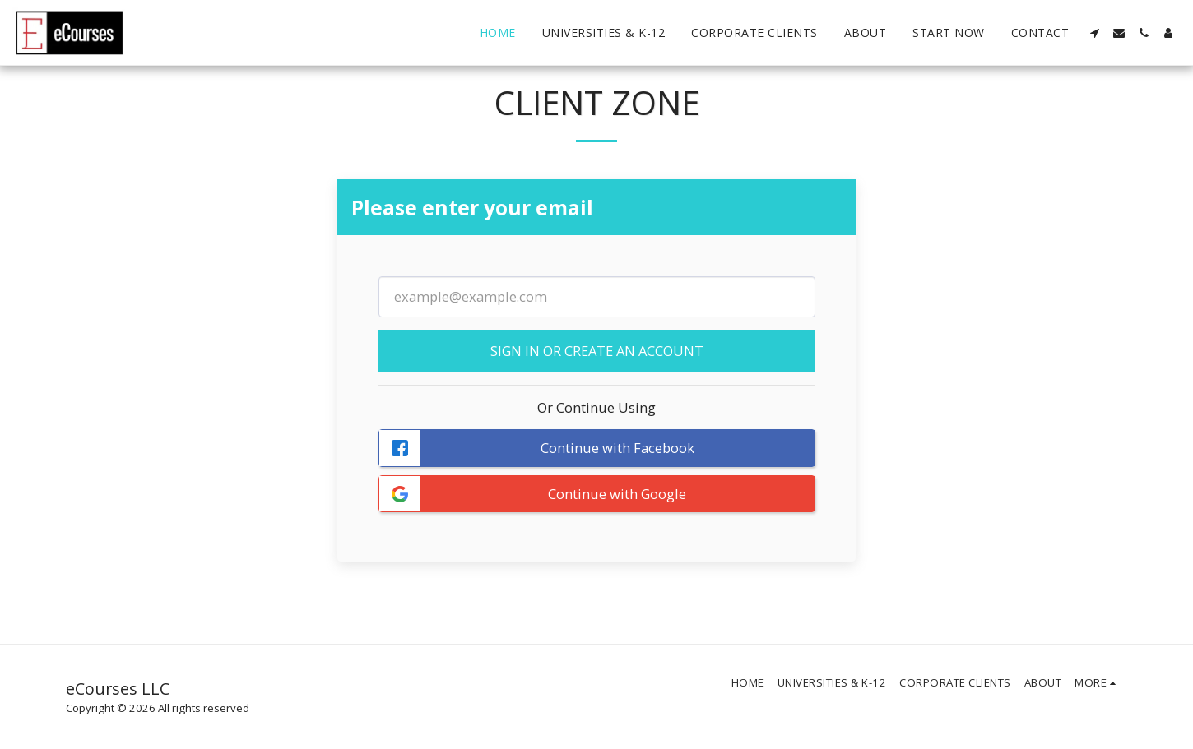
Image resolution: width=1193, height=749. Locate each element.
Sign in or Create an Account (596, 350)
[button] (1094, 33)
